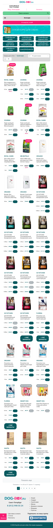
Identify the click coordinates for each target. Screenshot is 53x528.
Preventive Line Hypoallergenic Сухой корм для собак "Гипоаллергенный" (42, 364)
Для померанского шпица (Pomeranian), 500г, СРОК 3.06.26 (10, 82)
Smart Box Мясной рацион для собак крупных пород (26, 403)
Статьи (10, 516)
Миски (33, 504)
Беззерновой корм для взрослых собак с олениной (42, 451)
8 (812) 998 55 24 (15, 506)
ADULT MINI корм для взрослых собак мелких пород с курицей (26, 159)
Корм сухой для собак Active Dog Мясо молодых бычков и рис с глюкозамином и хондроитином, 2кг (42, 85)
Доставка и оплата (14, 514)
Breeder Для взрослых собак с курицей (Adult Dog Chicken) (42, 159)
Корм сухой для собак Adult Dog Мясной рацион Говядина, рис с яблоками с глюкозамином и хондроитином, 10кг (10, 126)
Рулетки (33, 510)
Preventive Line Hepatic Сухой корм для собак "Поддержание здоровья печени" (26, 365)
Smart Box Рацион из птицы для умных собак (42, 403)
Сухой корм (35, 502)
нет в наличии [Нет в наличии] (31, 90)
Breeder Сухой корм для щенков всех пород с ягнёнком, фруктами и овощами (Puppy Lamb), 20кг (26, 197)
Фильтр (3, 517)
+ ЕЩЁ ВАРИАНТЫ (26, 338)
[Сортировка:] (40, 56)
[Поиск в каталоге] (24, 13)
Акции (33, 498)
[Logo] (26, 2)
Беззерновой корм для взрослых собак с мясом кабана (26, 451)
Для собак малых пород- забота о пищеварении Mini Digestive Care (10, 159)
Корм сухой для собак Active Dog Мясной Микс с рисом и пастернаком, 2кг (26, 84)
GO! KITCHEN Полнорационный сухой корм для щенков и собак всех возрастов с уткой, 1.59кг (10, 318)
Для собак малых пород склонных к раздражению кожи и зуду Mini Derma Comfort (42, 124)
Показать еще (26, 480)
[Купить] (15, 89)
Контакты (39, 9)
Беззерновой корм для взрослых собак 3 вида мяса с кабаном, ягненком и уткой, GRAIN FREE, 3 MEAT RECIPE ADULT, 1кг (10, 454)
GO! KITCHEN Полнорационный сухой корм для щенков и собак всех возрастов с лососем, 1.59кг (42, 278)
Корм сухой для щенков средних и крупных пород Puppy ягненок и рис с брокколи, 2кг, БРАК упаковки (26, 125)
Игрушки (34, 508)
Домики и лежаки (37, 506)
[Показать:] (9, 59)
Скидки (33, 500)
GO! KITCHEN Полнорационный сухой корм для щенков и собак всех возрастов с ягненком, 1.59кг (26, 318)
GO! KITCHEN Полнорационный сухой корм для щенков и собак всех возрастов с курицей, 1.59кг (26, 278)
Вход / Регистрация (14, 9)
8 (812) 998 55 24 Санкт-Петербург (14, 6)
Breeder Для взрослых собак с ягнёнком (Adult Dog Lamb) (10, 195)
